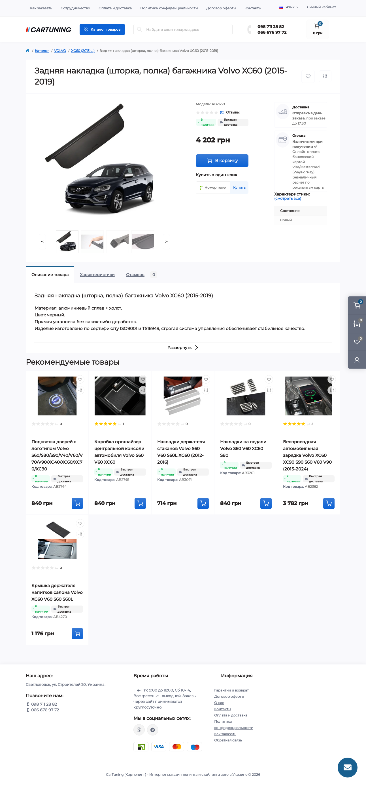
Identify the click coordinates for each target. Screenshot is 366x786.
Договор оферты (221, 8)
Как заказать (41, 8)
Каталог (42, 51)
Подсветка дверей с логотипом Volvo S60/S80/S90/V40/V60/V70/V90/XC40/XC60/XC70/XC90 (57, 455)
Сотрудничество (75, 8)
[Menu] (102, 29)
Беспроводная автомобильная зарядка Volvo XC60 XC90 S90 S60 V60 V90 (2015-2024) (307, 455)
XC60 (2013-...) (83, 51)
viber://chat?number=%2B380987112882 (139, 730)
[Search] (139, 29)
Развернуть (183, 347)
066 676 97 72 (272, 32)
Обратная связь (228, 740)
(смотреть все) (287, 198)
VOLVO (60, 51)
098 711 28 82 (271, 26)
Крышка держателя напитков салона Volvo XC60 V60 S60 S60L (57, 592)
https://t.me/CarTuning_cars (152, 730)
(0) (222, 112)
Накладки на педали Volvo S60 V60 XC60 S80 (243, 448)
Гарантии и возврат (231, 690)
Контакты (252, 8)
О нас (219, 703)
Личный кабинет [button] (321, 7)
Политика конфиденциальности (169, 8)
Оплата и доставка (115, 8)
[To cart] (77, 503)
